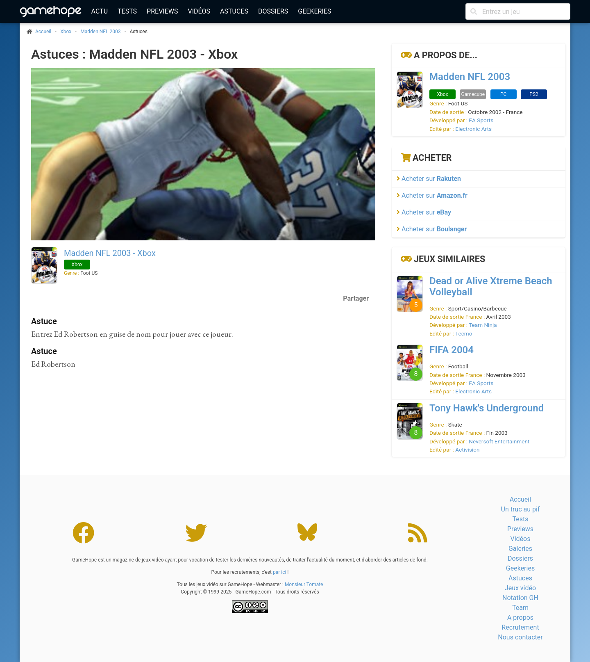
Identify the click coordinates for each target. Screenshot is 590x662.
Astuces (234, 11)
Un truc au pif (520, 509)
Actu (99, 11)
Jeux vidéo (520, 588)
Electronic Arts (473, 129)
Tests (127, 11)
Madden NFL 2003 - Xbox (110, 253)
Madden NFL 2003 (100, 31)
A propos (520, 617)
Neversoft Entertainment (499, 441)
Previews (162, 11)
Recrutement (520, 627)
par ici (279, 572)
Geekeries (314, 11)
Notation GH (520, 598)
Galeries (520, 548)
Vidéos (199, 11)
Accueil (520, 499)
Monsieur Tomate (304, 584)
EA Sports (481, 120)
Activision (467, 449)
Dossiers (273, 11)
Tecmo (463, 333)
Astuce (44, 321)
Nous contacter (520, 637)
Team (520, 608)
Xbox (65, 31)
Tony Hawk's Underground (486, 408)
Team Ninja (483, 325)
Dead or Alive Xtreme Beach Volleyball (490, 286)
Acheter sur (429, 179)
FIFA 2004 (451, 350)
